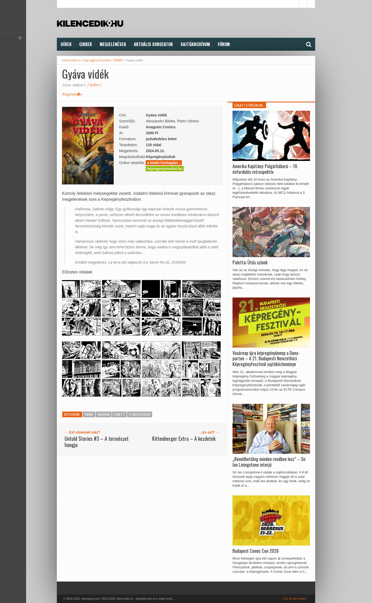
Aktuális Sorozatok (153, 44)
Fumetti (119, 414)
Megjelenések (113, 44)
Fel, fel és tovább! (295, 598)
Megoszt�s (72, 94)
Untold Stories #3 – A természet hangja (97, 441)
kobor (94, 85)
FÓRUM (224, 44)
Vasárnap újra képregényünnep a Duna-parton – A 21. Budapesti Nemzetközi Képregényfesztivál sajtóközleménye (266, 358)
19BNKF (118, 60)
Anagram (104, 414)
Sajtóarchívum (195, 44)
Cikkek (85, 44)
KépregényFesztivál (96, 60)
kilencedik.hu (71, 60)
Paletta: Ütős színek (250, 262)
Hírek (66, 44)
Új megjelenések (139, 414)
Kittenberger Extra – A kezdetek (183, 438)
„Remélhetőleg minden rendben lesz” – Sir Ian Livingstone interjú (269, 461)
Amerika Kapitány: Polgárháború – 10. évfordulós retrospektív (265, 169)
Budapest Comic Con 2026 (256, 551)
